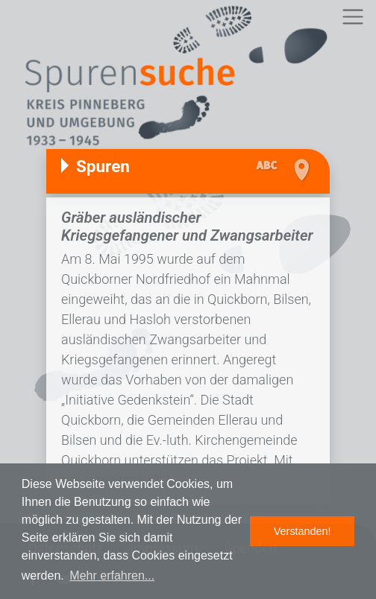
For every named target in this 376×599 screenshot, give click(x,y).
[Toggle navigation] (352, 17)
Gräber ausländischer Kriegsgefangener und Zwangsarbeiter (187, 226)
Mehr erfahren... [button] (111, 575)
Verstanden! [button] (302, 531)
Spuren (103, 166)
